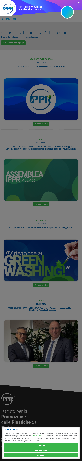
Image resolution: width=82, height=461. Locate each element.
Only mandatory (41, 450)
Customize (41, 455)
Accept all (41, 445)
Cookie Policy (37, 436)
